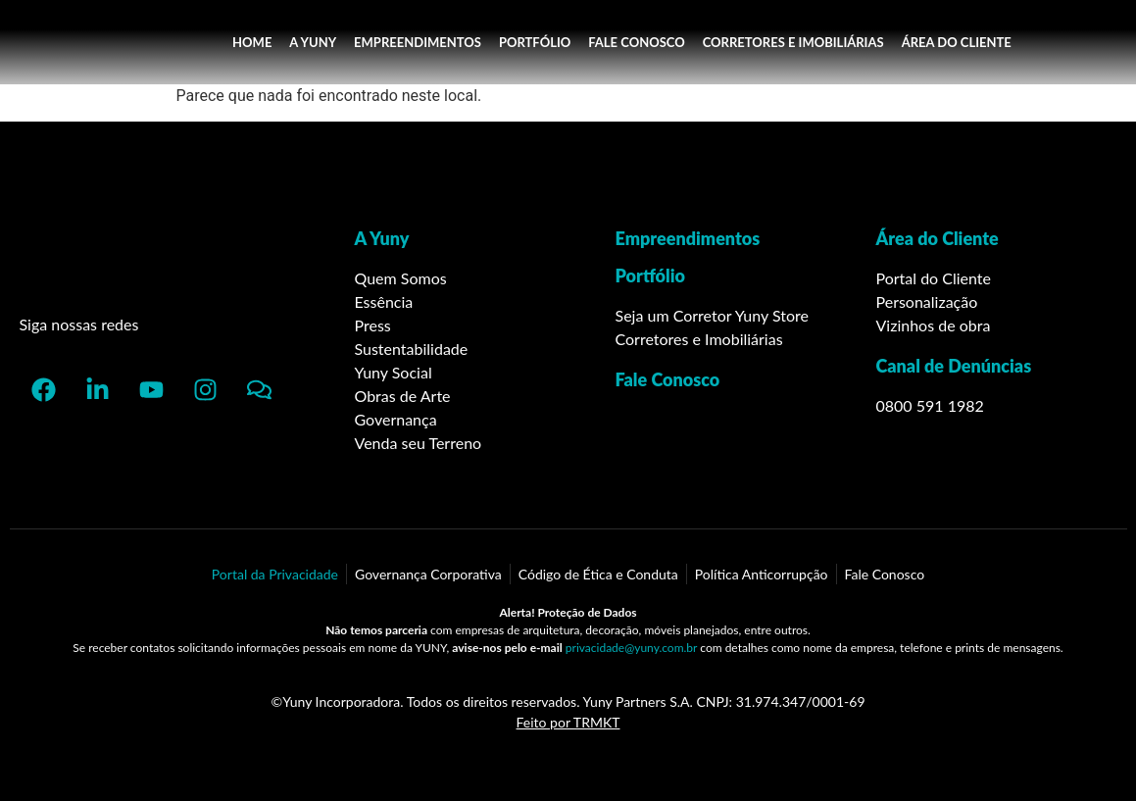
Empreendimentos (688, 238)
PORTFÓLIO (534, 42)
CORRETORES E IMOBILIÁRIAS (793, 42)
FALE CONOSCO (636, 42)
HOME (252, 42)
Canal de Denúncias (954, 365)
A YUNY (312, 42)
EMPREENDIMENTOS (417, 42)
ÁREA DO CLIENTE (957, 42)
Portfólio (651, 275)
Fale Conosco (668, 379)
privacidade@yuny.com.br (631, 647)
